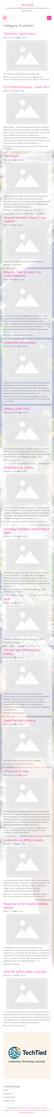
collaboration (39, 77)
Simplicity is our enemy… (19, 467)
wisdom (46, 79)
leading (5, 592)
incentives (11, 896)
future (29, 830)
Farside (14, 521)
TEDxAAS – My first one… (20, 34)
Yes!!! (6, 599)
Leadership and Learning (19, 342)
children (43, 589)
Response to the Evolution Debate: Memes (25, 905)
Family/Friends (17, 265)
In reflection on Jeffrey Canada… (24, 840)
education (6, 79)
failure (45, 396)
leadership (14, 79)
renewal (14, 832)
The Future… (11, 156)
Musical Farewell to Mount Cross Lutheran (24, 219)
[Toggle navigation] (5, 18)
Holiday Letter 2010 (16, 408)
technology (45, 399)
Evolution (8, 77)
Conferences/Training (12, 146)
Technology (7, 149)
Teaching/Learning (26, 77)
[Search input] (27, 18)
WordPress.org (8, 1101)
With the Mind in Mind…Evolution (24, 971)
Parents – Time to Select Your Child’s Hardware (22, 274)
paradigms (28, 79)
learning (21, 79)
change (37, 589)
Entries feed (7, 1094)
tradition (26, 832)
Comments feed (9, 1097)
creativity (17, 830)
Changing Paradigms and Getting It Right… (26, 530)
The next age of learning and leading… (21, 651)
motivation (24, 399)
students (36, 79)
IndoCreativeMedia (28, 1112)
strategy (37, 896)
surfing (39, 399)
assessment (43, 828)
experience (38, 396)
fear (4, 399)
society (20, 832)
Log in (5, 1090)
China (7, 828)
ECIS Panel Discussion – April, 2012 (26, 87)
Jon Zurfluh (22, 38)
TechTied (27, 5)
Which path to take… (17, 771)
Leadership (16, 77)
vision (41, 79)
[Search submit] (49, 18)
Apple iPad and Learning (19, 720)
